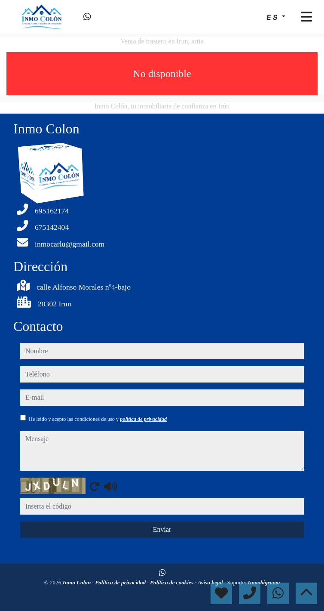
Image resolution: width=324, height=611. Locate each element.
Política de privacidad (121, 582)
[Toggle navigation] (306, 17)
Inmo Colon (77, 582)
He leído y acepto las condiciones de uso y (98, 419)
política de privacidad (143, 419)
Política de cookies (172, 582)
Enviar (162, 529)
